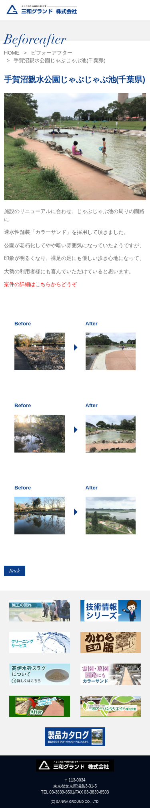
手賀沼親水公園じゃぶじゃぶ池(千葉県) (60, 60)
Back (14, 571)
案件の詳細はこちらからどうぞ (40, 284)
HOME (12, 53)
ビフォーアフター (51, 53)
